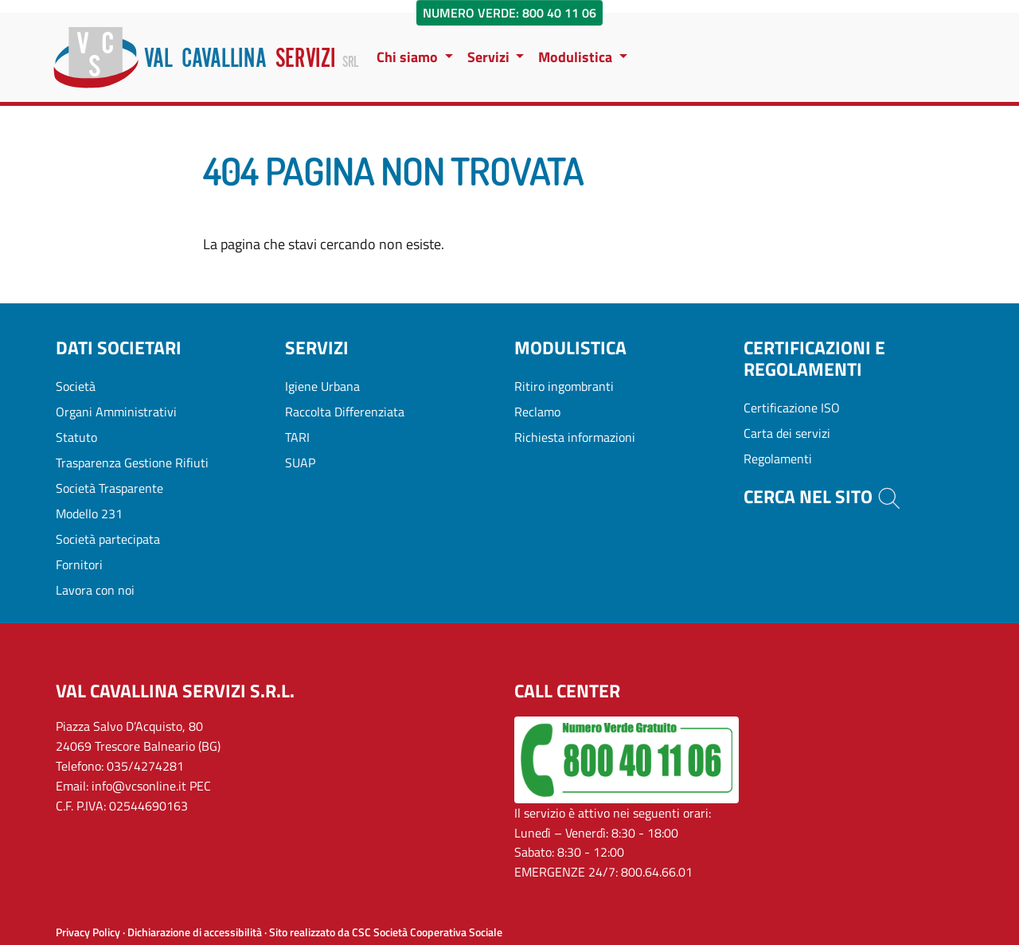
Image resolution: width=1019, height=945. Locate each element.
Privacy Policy (88, 932)
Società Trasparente (109, 488)
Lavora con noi (95, 589)
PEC (200, 785)
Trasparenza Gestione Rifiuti (132, 462)
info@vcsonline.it (139, 785)
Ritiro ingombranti (564, 386)
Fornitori (79, 564)
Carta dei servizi (787, 433)
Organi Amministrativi (116, 411)
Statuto (76, 437)
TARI (297, 437)
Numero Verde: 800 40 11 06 (509, 12)
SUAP (300, 462)
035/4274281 (145, 765)
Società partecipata (108, 539)
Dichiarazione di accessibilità (194, 932)
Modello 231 (89, 513)
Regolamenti (778, 458)
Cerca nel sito (823, 496)
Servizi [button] (490, 57)
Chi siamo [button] (409, 57)
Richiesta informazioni (574, 437)
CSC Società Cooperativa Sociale (427, 932)
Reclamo (537, 411)
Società (76, 386)
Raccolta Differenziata (344, 411)
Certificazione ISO (792, 407)
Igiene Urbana (322, 386)
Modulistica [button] (576, 57)
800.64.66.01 (657, 871)
